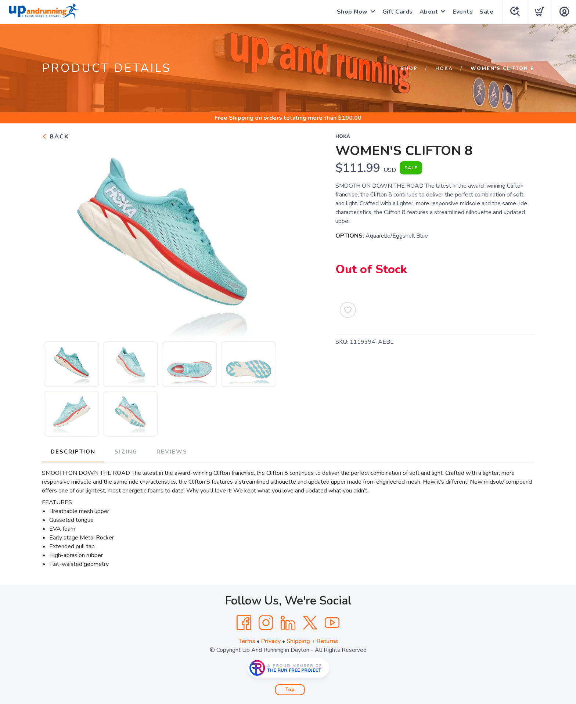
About (429, 12)
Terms (246, 641)
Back (55, 137)
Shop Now (352, 12)
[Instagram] (266, 623)
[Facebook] (244, 623)
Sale (486, 12)
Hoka (444, 68)
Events (463, 12)
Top (290, 689)
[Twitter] (310, 623)
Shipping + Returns (312, 641)
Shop (409, 68)
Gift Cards (397, 12)
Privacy (271, 641)
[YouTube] (332, 623)
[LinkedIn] (288, 623)
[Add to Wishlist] (348, 310)
